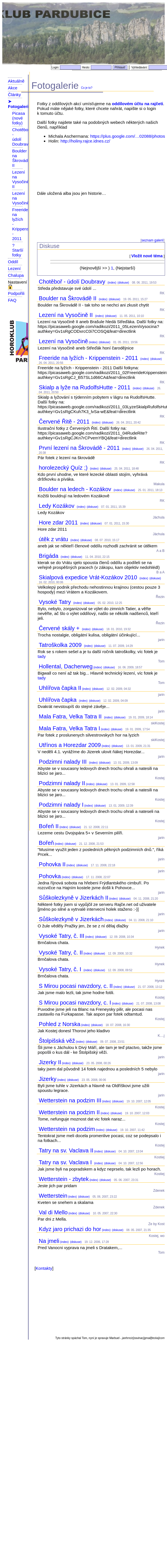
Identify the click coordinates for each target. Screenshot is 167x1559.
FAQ (12, 300)
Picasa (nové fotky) (18, 118)
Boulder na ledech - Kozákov (76, 489)
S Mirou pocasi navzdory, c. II (76, 986)
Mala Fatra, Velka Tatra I (69, 728)
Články (14, 94)
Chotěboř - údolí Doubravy (21, 136)
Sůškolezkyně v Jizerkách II (73, 898)
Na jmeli (49, 1241)
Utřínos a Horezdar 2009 (70, 745)
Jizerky (47, 1079)
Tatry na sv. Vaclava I (66, 1162)
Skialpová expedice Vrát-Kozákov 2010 (89, 577)
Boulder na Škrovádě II (21, 158)
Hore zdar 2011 (59, 522)
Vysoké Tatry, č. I (61, 969)
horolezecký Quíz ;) (64, 468)
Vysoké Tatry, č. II (61, 952)
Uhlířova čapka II (60, 688)
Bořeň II (49, 826)
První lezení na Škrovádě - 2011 (80, 448)
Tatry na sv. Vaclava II (66, 1150)
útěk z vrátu (54, 539)
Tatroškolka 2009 (61, 645)
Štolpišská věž (57, 1041)
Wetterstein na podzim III (70, 1100)
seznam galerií (153, 240)
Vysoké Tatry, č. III (61, 936)
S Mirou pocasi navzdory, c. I (75, 1002)
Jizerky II (50, 1062)
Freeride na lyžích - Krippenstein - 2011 (89, 358)
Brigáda (49, 556)
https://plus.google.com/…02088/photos (127, 136)
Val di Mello (53, 1212)
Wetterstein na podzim (67, 1129)
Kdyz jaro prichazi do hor (70, 1229)
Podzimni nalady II (62, 783)
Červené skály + (60, 628)
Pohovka (50, 876)
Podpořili (16, 293)
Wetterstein (53, 1196)
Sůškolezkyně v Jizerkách (71, 919)
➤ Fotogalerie (19, 104)
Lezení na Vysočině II (20, 179)
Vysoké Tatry (55, 602)
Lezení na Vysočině (63, 341)
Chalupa (16, 275)
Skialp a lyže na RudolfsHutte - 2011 (85, 387)
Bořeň (46, 843)
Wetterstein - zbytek (64, 1179)
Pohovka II (52, 864)
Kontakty (44, 1268)
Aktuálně (16, 81)
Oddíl (13, 261)
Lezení (14, 268)
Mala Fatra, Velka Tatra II (71, 716)
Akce (12, 87)
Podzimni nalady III (63, 762)
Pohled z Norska (59, 1024)
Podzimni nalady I (61, 805)
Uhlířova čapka (58, 700)
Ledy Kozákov (57, 506)
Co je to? (86, 87)
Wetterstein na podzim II (69, 1112)
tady (42, 656)
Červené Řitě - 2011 (65, 421)
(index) (111, 282)
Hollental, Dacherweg (66, 666)
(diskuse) (123, 282)
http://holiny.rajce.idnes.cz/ (85, 141)
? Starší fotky (17, 250)
